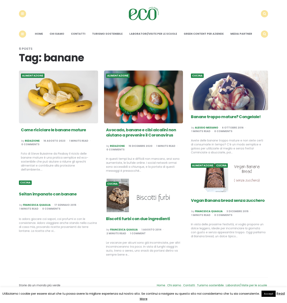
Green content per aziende (204, 37)
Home (39, 37)
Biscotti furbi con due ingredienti (138, 222)
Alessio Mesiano (206, 131)
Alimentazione (32, 79)
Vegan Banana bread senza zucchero (228, 204)
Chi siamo (57, 37)
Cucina (197, 79)
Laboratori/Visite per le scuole (153, 37)
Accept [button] (268, 294)
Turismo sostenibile (107, 37)
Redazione (32, 144)
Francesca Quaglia (209, 215)
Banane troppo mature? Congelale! (225, 120)
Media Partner (241, 37)
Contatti (78, 37)
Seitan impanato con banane (48, 197)
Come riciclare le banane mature (53, 133)
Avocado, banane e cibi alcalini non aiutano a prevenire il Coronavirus (141, 135)
